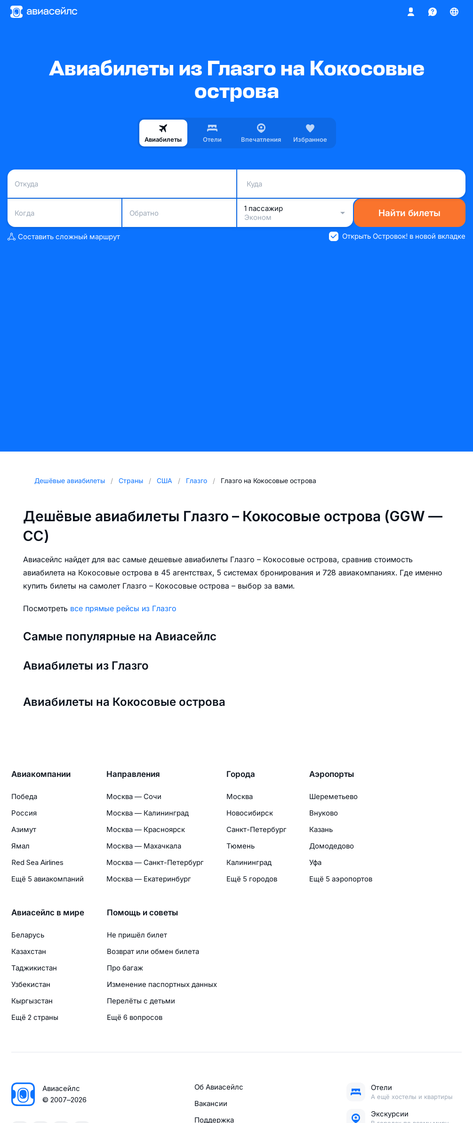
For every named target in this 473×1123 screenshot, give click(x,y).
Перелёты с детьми (141, 1000)
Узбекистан (30, 984)
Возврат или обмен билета (153, 951)
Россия (24, 812)
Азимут (23, 829)
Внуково (323, 812)
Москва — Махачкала (143, 845)
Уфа (315, 862)
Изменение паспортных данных (162, 984)
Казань (321, 829)
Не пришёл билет (137, 934)
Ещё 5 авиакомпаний (47, 878)
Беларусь (27, 934)
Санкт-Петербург (256, 829)
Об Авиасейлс (218, 1087)
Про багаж (125, 967)
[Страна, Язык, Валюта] (454, 11)
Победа (24, 796)
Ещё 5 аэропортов (340, 878)
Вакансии (210, 1103)
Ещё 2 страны (34, 1017)
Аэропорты (331, 774)
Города (240, 774)
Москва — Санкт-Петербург (155, 862)
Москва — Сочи (133, 796)
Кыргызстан (32, 1000)
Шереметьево (333, 796)
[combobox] (122, 184)
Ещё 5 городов (251, 878)
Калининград (249, 862)
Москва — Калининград (147, 812)
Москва (239, 796)
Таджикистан (34, 967)
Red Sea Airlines (37, 862)
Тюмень (240, 845)
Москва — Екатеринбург (148, 878)
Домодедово (331, 845)
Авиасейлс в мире (47, 912)
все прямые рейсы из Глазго (123, 608)
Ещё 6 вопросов (134, 1017)
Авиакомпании (41, 774)
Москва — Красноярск (145, 829)
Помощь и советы (142, 912)
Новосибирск (249, 812)
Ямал (20, 845)
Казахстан (28, 951)
